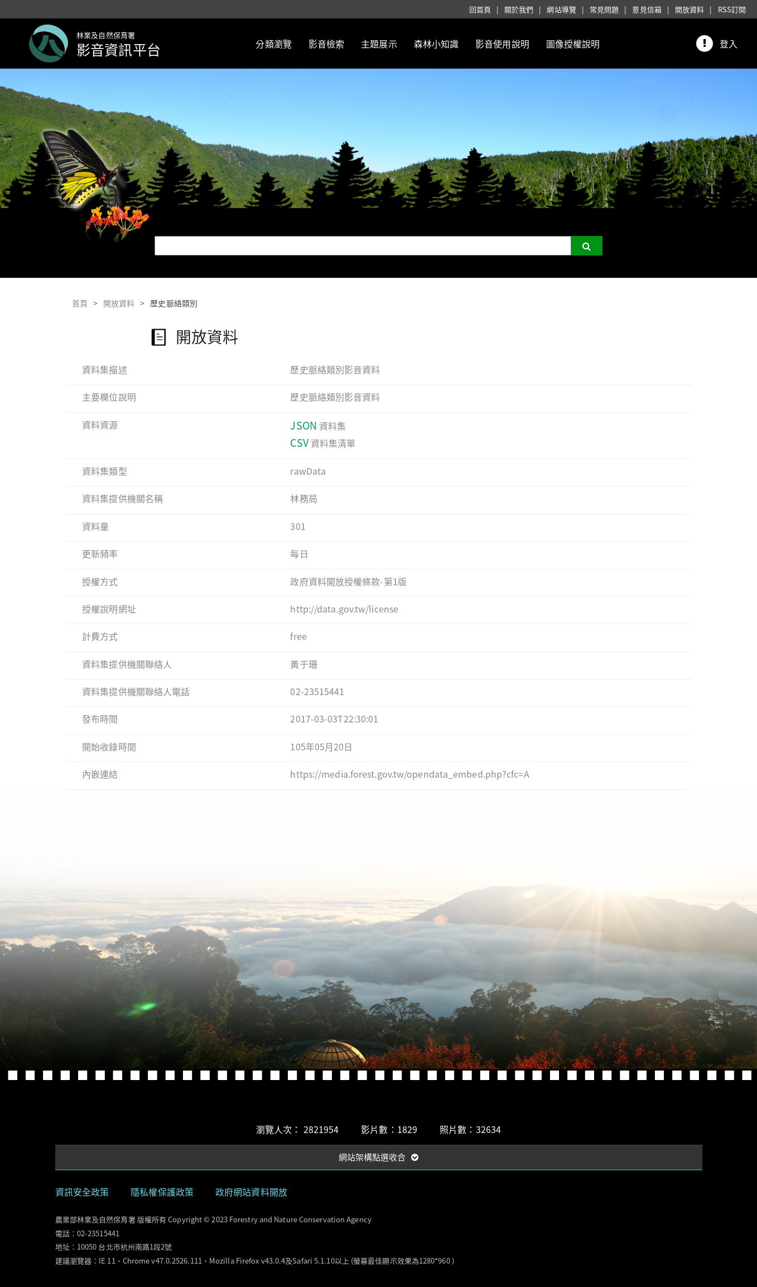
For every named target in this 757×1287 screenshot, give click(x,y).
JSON (303, 425)
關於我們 (518, 9)
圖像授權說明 (573, 43)
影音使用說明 (502, 43)
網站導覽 (561, 9)
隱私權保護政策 (162, 1191)
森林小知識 (436, 43)
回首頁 (480, 9)
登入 (728, 43)
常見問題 (604, 9)
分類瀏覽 (273, 43)
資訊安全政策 (82, 1191)
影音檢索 (326, 43)
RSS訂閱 (732, 9)
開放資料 (689, 9)
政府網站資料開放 (251, 1191)
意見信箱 (646, 9)
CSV (299, 442)
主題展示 (379, 43)
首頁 (80, 303)
